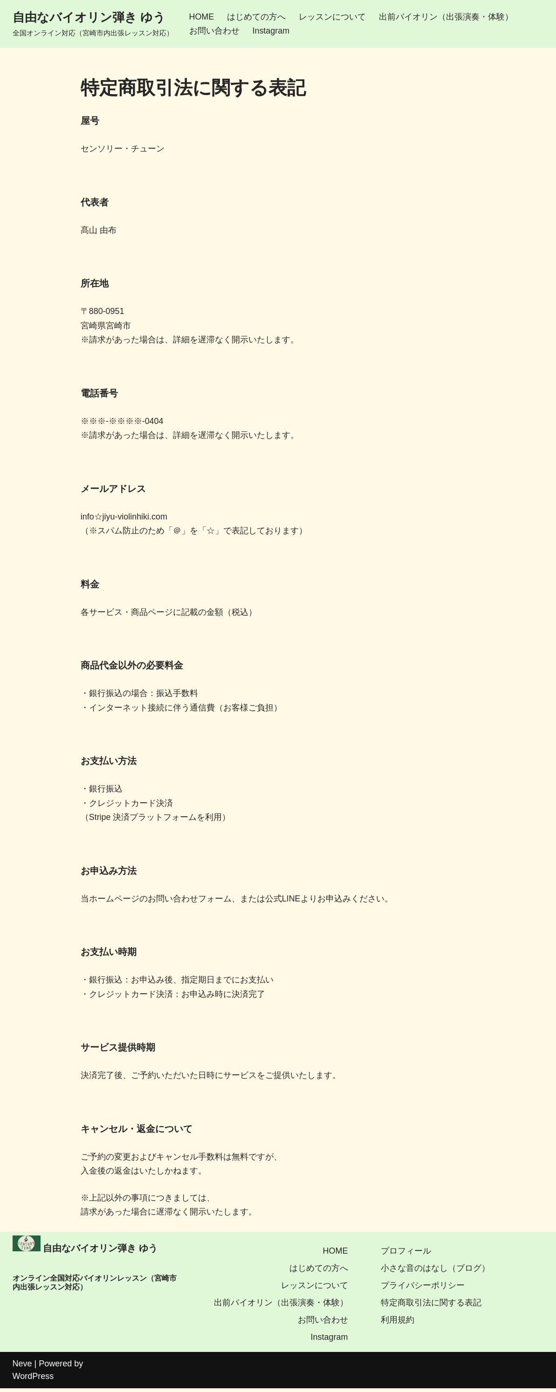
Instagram (271, 30)
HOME (201, 16)
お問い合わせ (214, 30)
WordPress (33, 1380)
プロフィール (406, 1254)
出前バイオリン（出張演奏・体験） (446, 16)
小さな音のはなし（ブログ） (435, 1271)
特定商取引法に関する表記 (431, 1306)
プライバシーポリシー (423, 1289)
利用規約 (397, 1323)
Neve (22, 1367)
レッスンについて (332, 16)
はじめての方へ (256, 16)
